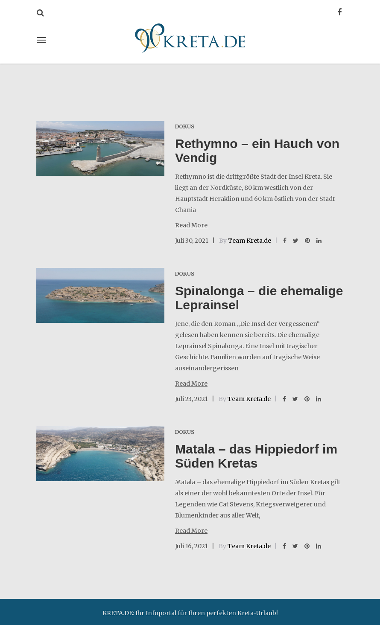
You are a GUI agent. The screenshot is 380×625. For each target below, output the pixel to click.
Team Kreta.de (249, 240)
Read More (191, 225)
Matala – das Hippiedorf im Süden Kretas (256, 456)
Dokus (184, 126)
